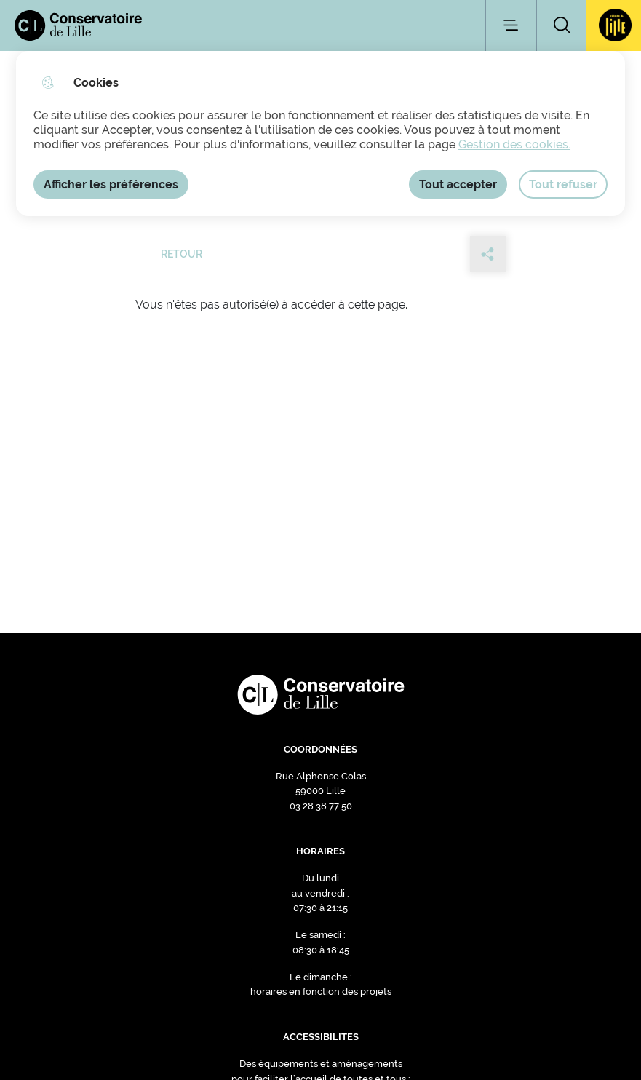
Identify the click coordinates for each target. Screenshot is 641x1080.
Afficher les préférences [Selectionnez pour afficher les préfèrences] (111, 184)
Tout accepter (458, 184)
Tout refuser (563, 184)
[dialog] (320, 133)
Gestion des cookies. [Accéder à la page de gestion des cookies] (514, 144)
